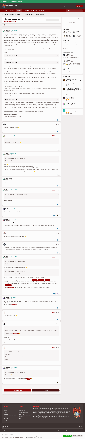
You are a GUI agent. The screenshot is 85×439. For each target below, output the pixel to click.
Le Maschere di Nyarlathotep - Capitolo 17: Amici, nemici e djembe (73, 80)
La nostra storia (21, 408)
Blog (5, 416)
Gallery (5, 420)
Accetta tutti (67, 435)
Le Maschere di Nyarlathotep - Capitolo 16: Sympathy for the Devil (73, 89)
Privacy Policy (10, 430)
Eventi (20, 418)
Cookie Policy (28, 437)
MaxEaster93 (9, 178)
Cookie (20, 430)
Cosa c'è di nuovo (22, 410)
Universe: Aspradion (70, 97)
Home (5, 408)
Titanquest (15, 222)
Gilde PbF (6, 414)
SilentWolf (68, 111)
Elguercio (8, 208)
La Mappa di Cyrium (70, 103)
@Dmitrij (28, 378)
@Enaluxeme (11, 287)
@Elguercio (47, 280)
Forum (5, 412)
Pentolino (8, 323)
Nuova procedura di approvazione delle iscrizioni (11, 1)
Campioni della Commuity (23, 412)
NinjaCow (8, 25)
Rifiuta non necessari (77, 435)
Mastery (67, 98)
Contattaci (16, 430)
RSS (24, 430)
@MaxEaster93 (41, 280)
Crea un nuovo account (17, 390)
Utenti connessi (21, 416)
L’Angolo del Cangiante (77, 104)
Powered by (77, 430)
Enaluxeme (8, 232)
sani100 (7, 124)
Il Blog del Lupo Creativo (75, 111)
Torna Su (80, 400)
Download (6, 418)
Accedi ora (46, 390)
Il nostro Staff (21, 414)
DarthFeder (68, 82)
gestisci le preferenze (38, 437)
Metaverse (72, 98)
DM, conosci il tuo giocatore (72, 110)
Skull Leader (8, 219)
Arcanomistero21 (69, 104)
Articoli (5, 410)
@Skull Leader (8, 285)
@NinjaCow (14, 304)
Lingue (4, 430)
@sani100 (34, 280)
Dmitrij (7, 297)
